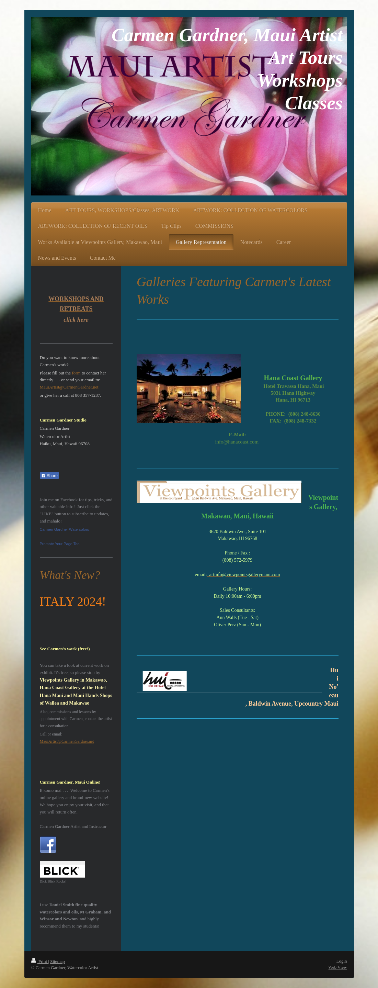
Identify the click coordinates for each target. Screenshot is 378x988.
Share (49, 475)
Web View (338, 967)
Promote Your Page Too (60, 544)
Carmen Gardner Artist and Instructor (73, 826)
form (76, 372)
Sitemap (57, 961)
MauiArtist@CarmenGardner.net (69, 387)
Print (39, 961)
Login (341, 961)
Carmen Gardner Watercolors (64, 529)
